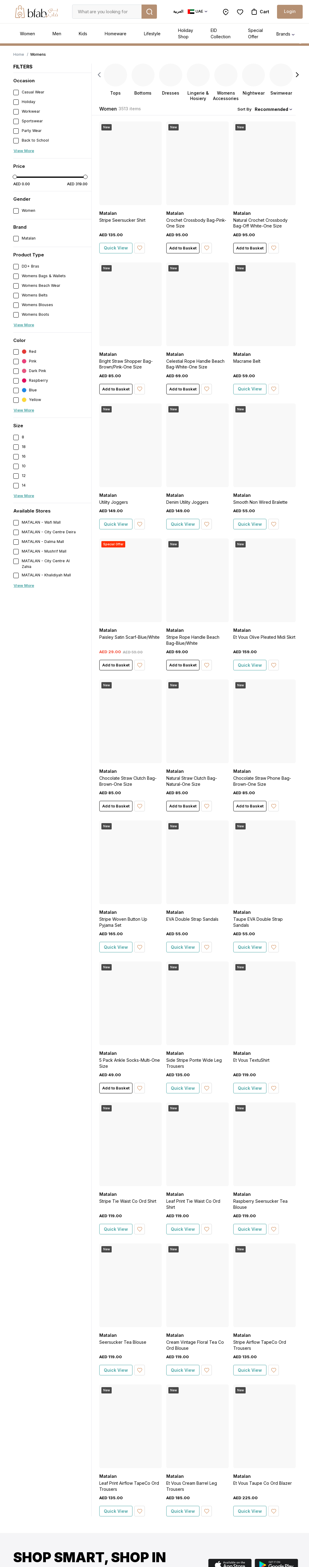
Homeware (115, 33)
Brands (283, 33)
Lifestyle (152, 33)
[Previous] (99, 74)
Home (18, 54)
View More (24, 150)
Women (27, 33)
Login (290, 11)
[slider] (15, 177)
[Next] (297, 74)
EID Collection (221, 33)
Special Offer (255, 33)
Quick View (116, 247)
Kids (83, 33)
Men (57, 33)
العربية (178, 11)
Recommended (271, 109)
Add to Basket (182, 248)
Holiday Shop (185, 33)
